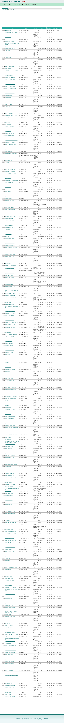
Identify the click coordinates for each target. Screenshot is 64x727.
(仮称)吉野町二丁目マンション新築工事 (10, 216)
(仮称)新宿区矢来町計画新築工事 (9, 320)
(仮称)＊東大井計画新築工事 (9, 654)
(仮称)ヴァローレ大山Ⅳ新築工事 (9, 603)
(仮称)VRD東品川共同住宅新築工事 (10, 484)
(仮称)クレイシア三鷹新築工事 (9, 61)
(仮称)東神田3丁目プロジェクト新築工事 (10, 313)
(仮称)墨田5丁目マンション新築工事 (10, 256)
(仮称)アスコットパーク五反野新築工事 (10, 169)
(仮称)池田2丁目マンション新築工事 (10, 293)
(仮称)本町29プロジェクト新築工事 (10, 652)
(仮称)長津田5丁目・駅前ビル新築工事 (10, 587)
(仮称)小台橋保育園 (8, 569)
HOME (5, 4)
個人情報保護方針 (40, 719)
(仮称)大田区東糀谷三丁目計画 (9, 418)
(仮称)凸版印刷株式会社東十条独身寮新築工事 (11, 180)
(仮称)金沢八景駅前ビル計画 (9, 670)
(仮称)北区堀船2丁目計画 (8, 627)
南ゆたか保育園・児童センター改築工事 (10, 173)
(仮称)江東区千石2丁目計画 (9, 378)
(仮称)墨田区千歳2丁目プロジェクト (10, 605)
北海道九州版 (27, 4)
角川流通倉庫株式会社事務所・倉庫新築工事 (11, 464)
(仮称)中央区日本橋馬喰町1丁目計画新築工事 (11, 567)
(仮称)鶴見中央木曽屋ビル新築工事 (10, 369)
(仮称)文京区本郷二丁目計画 (9, 493)
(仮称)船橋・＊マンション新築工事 (10, 295)
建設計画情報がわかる (19, 718)
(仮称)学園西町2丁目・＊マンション (10, 542)
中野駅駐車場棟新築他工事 (9, 75)
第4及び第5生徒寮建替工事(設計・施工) (10, 540)
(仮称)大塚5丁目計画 (8, 694)
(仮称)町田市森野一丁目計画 (9, 529)
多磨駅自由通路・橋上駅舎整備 (9, 538)
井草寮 (6, 636)
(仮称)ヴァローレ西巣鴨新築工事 (9, 220)
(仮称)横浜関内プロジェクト (9, 362)
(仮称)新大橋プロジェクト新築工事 (10, 513)
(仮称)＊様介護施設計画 (8, 585)
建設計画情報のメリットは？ (28, 718)
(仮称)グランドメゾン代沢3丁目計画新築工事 (11, 140)
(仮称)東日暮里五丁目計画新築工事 (10, 164)
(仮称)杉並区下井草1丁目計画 (9, 345)
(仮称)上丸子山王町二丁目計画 (9, 268)
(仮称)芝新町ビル (7, 678)
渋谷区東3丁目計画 (7, 400)
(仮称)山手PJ (7, 405)
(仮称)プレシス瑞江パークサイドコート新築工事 (11, 634)
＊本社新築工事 (7, 520)
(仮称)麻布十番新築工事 (8, 391)
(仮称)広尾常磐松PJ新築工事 (9, 284)
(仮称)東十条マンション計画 (9, 560)
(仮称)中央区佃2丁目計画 (8, 341)
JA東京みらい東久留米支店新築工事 (10, 66)
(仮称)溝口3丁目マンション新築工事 (10, 409)
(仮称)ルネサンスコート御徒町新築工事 (10, 398)
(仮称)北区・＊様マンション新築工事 (10, 311)
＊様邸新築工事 (7, 106)
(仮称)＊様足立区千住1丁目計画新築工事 (10, 387)
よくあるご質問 (45, 718)
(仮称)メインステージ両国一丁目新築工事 (11, 477)
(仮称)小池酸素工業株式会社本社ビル (10, 641)
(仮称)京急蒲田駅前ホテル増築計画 (10, 416)
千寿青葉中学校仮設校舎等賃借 (9, 304)
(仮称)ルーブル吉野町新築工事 (9, 211)
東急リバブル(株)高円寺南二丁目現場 (10, 511)
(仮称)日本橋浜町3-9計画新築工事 (9, 457)
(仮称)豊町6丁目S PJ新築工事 (9, 524)
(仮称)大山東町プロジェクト (9, 191)
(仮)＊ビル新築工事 (8, 131)
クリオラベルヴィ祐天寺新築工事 (9, 380)
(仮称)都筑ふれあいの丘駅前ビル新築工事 (11, 297)
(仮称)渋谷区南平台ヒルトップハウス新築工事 (11, 427)
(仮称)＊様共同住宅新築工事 (9, 113)
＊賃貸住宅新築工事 (8, 643)
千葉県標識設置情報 (8, 466)
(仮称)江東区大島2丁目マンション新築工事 (11, 396)
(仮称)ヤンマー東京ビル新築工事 (9, 275)
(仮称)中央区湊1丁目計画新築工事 (9, 227)
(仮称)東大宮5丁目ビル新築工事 (9, 273)
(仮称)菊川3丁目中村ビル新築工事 (9, 48)
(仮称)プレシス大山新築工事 (9, 225)
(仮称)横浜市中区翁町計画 (8, 332)
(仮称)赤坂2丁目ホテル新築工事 (9, 423)
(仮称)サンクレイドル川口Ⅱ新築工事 (10, 616)
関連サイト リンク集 (33, 719)
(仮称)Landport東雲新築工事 (9, 218)
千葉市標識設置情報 (8, 57)
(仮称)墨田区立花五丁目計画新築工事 (10, 171)
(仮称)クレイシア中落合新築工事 (9, 315)
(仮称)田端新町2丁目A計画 (9, 504)
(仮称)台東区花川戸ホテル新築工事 (10, 196)
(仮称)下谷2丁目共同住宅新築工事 (9, 93)
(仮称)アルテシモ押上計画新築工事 (10, 696)
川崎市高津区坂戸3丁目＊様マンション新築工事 (11, 115)
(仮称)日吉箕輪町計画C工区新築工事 (10, 327)
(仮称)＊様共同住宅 (8, 437)
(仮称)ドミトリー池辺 (8, 68)
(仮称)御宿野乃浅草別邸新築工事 (9, 135)
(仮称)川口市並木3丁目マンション (9, 618)
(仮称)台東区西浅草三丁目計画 (9, 663)
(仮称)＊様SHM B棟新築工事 (9, 625)
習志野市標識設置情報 (8, 407)
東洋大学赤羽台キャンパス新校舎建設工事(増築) (11, 70)
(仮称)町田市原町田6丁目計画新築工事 (10, 580)
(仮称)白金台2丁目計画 (8, 234)
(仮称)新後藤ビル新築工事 (8, 95)
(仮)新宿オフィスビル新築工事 (9, 126)
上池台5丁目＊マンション (8, 50)
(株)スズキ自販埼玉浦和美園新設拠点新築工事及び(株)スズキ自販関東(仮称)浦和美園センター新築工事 (12, 676)
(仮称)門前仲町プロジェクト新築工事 (10, 425)
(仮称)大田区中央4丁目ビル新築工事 (10, 551)
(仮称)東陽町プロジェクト (8, 683)
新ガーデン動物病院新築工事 (9, 486)
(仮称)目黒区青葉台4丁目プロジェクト (10, 41)
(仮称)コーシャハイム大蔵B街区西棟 (10, 79)
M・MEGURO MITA (8, 263)
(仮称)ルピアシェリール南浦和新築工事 (10, 650)
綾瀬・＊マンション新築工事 (9, 104)
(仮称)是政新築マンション (8, 371)
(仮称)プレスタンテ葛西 (8, 598)
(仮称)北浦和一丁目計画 (8, 576)
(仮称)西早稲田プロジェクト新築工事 (10, 324)
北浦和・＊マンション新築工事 (9, 336)
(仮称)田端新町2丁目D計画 (9, 495)
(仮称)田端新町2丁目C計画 (8, 500)
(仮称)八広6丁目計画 (8, 692)
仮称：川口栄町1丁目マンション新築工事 (10, 533)
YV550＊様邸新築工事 (8, 414)
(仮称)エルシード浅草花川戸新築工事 (10, 86)
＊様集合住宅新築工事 (8, 367)
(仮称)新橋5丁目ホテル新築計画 (9, 238)
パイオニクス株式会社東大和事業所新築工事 (11, 334)
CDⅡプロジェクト (7, 623)
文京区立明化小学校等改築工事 (9, 473)
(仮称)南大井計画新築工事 (8, 482)
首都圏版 (10, 4)
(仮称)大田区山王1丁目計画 (9, 182)
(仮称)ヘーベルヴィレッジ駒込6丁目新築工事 (11, 322)
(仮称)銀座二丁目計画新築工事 (9, 133)
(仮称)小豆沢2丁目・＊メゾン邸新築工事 (10, 142)
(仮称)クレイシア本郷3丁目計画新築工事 (10, 645)
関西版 (21, 4)
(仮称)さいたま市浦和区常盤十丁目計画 (10, 531)
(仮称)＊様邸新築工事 (8, 468)
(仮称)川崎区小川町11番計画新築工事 (10, 245)
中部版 (15, 4)
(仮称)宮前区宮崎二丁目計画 (9, 578)
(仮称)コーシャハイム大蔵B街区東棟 (10, 84)
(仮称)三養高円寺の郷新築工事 (9, 475)
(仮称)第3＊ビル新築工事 (8, 614)
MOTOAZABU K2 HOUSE (8, 448)
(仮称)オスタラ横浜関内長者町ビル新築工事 (11, 434)
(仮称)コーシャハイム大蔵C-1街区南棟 (10, 88)
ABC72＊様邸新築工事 (8, 124)
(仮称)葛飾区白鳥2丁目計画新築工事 (10, 277)
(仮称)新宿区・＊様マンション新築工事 (10, 571)
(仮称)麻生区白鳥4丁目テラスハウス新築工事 (11, 32)
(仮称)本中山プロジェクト (8, 160)
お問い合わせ (27, 719)
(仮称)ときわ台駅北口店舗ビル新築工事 (10, 144)
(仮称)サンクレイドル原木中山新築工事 (10, 265)
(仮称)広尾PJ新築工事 (8, 354)
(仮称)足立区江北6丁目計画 (9, 352)
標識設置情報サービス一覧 (38, 718)
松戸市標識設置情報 (8, 30)
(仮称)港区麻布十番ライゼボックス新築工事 (11, 389)
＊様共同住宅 (7, 162)
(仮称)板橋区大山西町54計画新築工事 (10, 632)
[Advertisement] (17, 18)
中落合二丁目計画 (7, 236)
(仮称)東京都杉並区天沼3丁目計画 (9, 243)
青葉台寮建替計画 (7, 376)
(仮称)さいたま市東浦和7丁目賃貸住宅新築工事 (11, 247)
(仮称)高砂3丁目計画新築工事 (9, 198)
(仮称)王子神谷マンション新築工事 (10, 444)
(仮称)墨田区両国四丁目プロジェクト (10, 607)
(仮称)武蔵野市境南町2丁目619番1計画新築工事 (11, 153)
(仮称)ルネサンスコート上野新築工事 (10, 254)
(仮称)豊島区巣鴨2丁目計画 (9, 446)
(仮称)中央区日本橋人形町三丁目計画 (10, 286)
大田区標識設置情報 (8, 97)
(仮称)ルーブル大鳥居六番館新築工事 (10, 594)
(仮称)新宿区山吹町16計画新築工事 (10, 685)
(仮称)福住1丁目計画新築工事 (9, 549)
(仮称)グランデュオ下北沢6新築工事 (10, 455)
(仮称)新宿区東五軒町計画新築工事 (10, 547)
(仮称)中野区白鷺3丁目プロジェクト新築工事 (11, 556)
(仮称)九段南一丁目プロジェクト (9, 117)
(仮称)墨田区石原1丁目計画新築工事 (10, 661)
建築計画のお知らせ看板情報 (11, 1)
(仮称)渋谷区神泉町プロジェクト (9, 350)
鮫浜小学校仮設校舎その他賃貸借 (9, 687)
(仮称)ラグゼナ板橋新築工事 (9, 343)
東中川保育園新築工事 (8, 187)
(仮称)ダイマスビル (8, 122)
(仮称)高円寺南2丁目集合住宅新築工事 (10, 522)
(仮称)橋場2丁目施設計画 (8, 302)
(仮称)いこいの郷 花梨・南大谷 (9, 207)
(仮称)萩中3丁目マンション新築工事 (10, 453)
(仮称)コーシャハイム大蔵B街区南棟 (10, 77)
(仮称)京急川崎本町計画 (8, 151)
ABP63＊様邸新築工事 (8, 37)
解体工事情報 (34, 4)
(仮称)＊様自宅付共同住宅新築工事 (10, 209)
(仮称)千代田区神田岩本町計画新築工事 (10, 46)
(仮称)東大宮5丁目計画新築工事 (9, 200)
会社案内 (22, 719)
